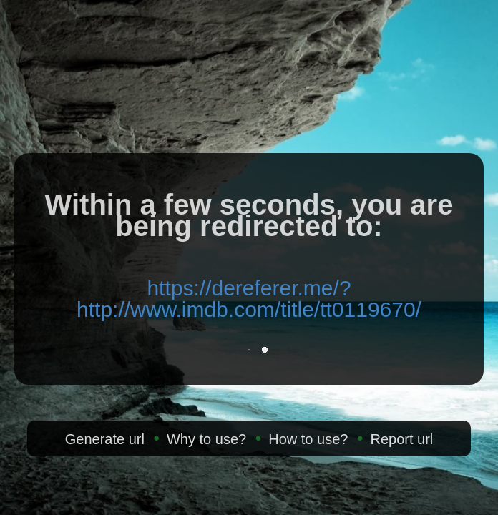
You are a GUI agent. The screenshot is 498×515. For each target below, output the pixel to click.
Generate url (105, 439)
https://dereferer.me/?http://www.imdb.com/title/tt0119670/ (249, 298)
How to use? (308, 439)
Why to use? (206, 439)
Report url (401, 439)
